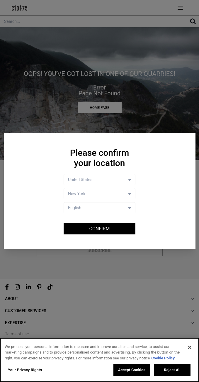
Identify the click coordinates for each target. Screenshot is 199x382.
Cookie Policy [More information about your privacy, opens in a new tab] (163, 358)
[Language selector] (99, 207)
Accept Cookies (131, 370)
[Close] (189, 347)
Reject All (172, 370)
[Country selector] (99, 179)
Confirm (99, 228)
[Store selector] (99, 193)
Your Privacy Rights (25, 370)
